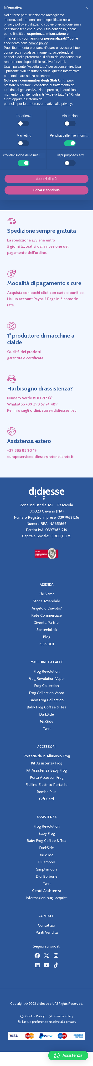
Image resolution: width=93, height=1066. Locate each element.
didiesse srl (45, 1003)
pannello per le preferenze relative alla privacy (38, 104)
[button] (68, 1055)
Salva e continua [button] (46, 190)
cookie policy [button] (38, 43)
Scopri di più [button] (46, 179)
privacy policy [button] (14, 24)
